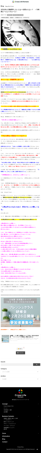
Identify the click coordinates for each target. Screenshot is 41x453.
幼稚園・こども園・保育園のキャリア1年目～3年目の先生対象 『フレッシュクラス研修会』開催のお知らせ (24, 336)
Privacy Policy (20, 447)
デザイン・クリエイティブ (10, 423)
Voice (4, 433)
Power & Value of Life (8, 406)
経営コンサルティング (9, 421)
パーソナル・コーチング (9, 425)
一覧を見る (20, 352)
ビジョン (6, 408)
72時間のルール (18, 17)
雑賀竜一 (12, 17)
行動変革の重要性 (5, 17)
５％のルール (26, 17)
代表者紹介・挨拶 (8, 410)
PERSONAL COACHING (18, 15)
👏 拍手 (19, 348)
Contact (4, 442)
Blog (3, 439)
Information (6, 436)
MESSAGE (10, 15)
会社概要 (6, 411)
